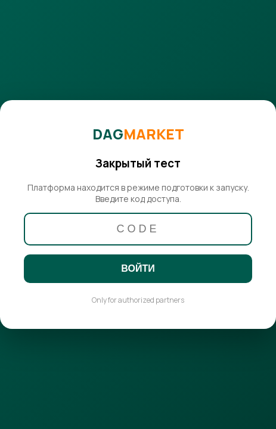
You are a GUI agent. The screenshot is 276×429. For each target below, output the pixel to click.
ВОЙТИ (137, 268)
